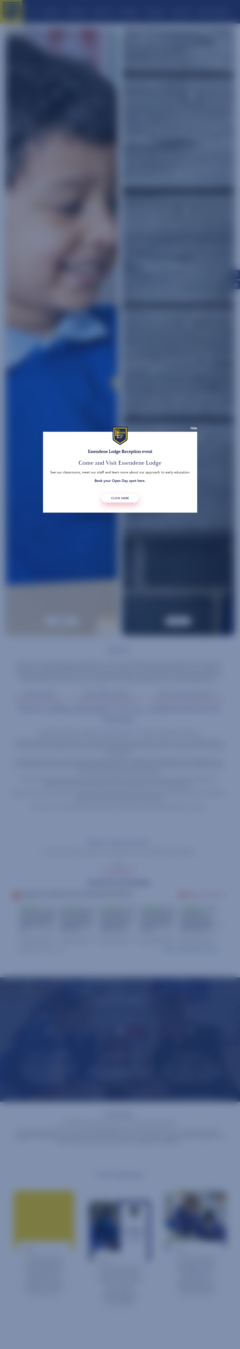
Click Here (120, 498)
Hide (193, 428)
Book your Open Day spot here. (120, 481)
